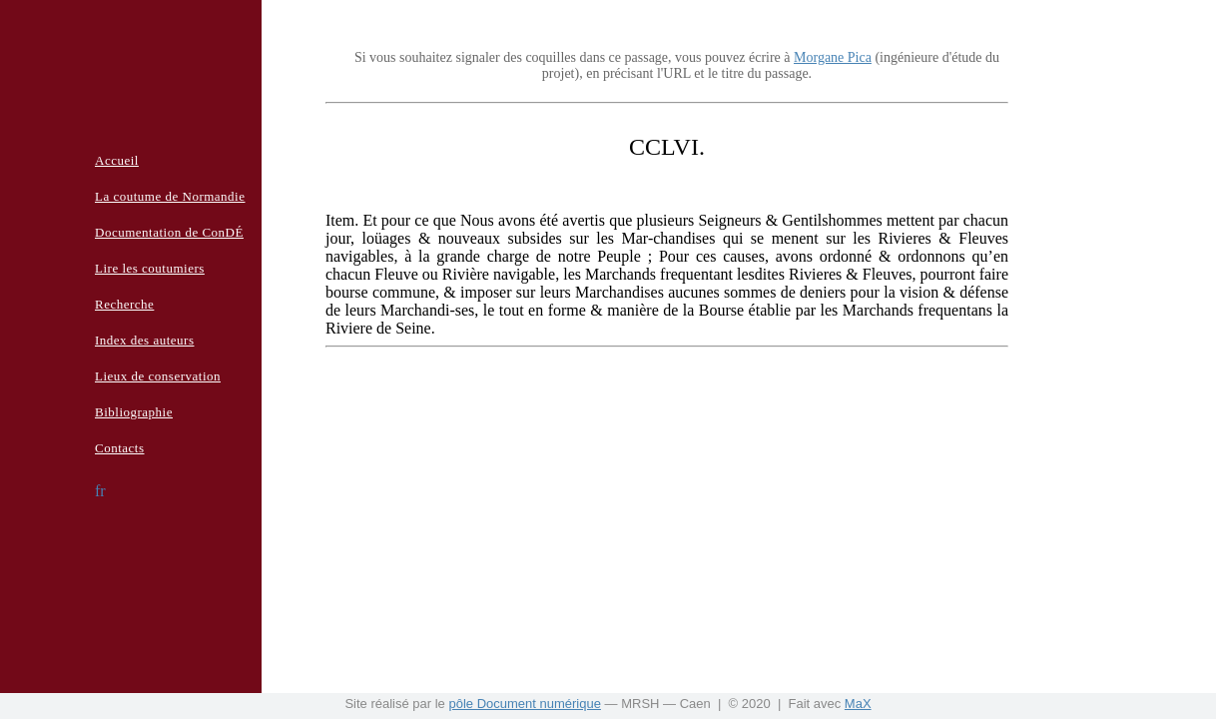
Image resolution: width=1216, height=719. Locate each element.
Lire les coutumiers (150, 268)
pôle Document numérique (524, 703)
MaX (858, 703)
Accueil (117, 160)
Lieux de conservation (158, 375)
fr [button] (100, 490)
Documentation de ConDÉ (169, 232)
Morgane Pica (833, 57)
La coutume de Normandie (170, 196)
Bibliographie (134, 411)
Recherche (124, 304)
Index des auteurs (144, 340)
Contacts (120, 447)
